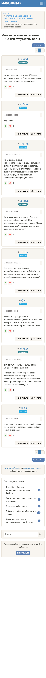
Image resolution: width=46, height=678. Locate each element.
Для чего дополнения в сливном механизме (21, 499)
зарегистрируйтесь (31, 468)
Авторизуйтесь (12, 468)
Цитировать (22, 95)
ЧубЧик (24, 104)
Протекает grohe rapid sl (16, 506)
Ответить (38, 45)
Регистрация (23, 553)
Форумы (7, 13)
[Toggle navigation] (41, 3)
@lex (24, 300)
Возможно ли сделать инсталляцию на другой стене (19, 520)
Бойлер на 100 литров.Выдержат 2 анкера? (21, 512)
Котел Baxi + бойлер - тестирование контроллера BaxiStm (18, 490)
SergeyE (24, 59)
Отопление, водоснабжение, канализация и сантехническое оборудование (18, 18)
